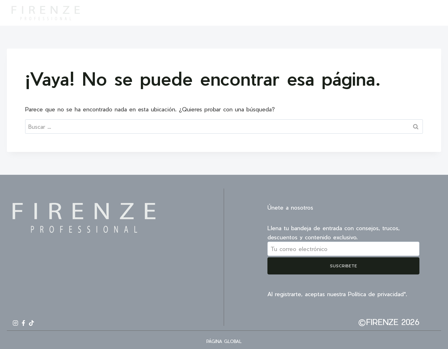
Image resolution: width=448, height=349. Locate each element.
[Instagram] (411, 13)
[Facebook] (421, 13)
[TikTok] (431, 13)
